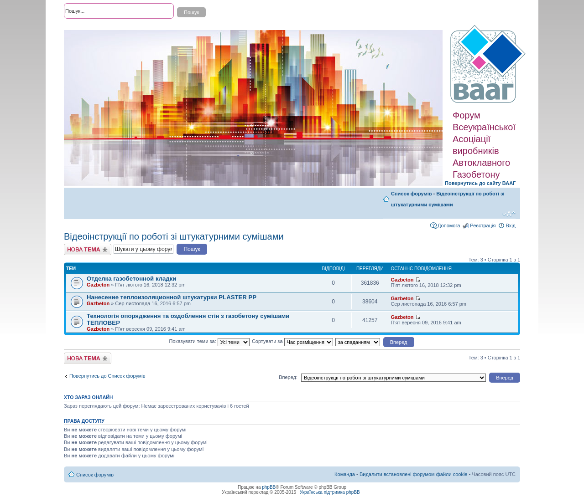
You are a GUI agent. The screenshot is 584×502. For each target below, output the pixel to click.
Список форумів (411, 193)
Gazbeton (98, 284)
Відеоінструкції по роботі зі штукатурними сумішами (174, 236)
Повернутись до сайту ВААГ (480, 183)
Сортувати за (292, 341)
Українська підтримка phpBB (330, 492)
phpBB (269, 487)
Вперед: (288, 377)
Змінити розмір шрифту (509, 214)
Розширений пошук (86, 27)
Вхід (511, 225)
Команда (344, 474)
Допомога (449, 225)
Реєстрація (482, 225)
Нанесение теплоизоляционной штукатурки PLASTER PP (171, 297)
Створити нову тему (87, 249)
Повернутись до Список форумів (107, 376)
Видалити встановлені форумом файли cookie (414, 474)
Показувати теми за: (209, 341)
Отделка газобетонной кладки (131, 278)
